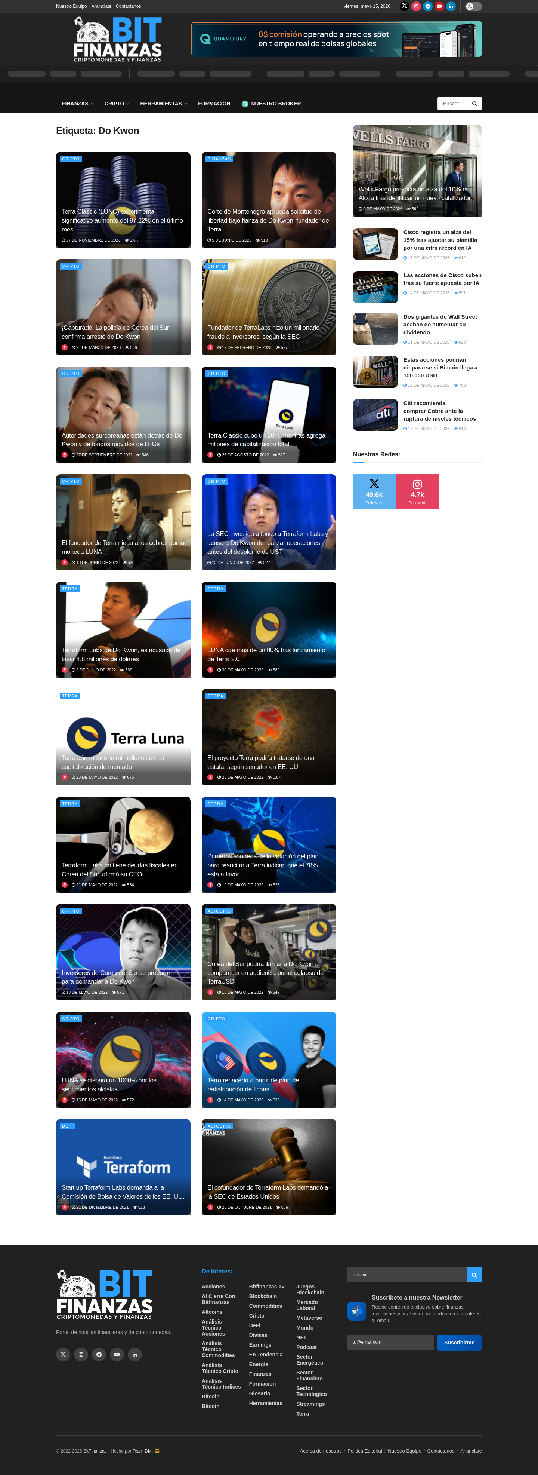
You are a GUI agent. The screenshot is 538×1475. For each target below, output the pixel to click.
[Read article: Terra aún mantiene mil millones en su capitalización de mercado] (123, 737)
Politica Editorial (364, 1451)
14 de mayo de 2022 (240, 1100)
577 (282, 347)
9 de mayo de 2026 (380, 208)
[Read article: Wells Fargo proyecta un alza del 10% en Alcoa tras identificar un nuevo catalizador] (417, 171)
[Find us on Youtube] (439, 6)
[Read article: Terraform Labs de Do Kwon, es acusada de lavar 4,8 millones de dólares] (123, 630)
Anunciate (101, 6)
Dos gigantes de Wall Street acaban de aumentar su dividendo (440, 324)
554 (128, 885)
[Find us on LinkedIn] (451, 6)
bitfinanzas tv (267, 1287)
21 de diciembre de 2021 (100, 1207)
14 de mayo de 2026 (426, 293)
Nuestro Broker (271, 104)
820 (460, 342)
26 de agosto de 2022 (243, 455)
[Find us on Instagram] (416, 6)
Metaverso (309, 1318)
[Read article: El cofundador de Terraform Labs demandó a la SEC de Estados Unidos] (269, 1167)
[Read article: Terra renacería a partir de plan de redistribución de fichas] (269, 1060)
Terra (70, 588)
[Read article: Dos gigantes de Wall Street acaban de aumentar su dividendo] (375, 329)
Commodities (265, 1306)
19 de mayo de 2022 (240, 885)
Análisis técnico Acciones (213, 1328)
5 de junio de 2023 (229, 240)
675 (128, 777)
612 (460, 257)
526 (128, 562)
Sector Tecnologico (311, 1391)
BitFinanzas (95, 1451)
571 (118, 992)
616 (460, 428)
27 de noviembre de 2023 (91, 240)
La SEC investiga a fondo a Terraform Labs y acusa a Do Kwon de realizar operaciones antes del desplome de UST (267, 542)
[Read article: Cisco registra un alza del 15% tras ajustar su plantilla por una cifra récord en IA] (375, 244)
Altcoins (219, 911)
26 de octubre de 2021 (244, 1207)
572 (128, 1100)
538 (273, 1100)
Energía (258, 1364)
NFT (301, 1337)
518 (262, 240)
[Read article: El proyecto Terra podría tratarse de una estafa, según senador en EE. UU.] (269, 737)
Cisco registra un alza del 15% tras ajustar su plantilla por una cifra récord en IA (440, 240)
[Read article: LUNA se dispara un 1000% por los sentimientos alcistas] (123, 1060)
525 (273, 885)
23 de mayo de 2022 (95, 777)
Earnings (260, 1345)
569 (126, 670)
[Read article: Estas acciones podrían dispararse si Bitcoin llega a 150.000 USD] (375, 372)
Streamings (310, 1404)
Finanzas (75, 104)
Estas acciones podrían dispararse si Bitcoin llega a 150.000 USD (440, 367)
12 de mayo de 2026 (426, 385)
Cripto (114, 104)
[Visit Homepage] (117, 39)
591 (460, 293)
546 (142, 455)
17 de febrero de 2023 (244, 347)
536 (131, 347)
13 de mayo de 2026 (426, 257)
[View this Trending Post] (65, 347)
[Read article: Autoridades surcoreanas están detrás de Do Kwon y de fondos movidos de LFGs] (123, 415)
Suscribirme (459, 1343)
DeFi (67, 1126)
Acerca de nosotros (321, 1451)
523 (139, 1207)
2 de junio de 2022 (94, 670)
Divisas (258, 1335)
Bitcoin (210, 1396)
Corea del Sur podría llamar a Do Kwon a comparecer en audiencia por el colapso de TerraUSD (265, 972)
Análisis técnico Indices (221, 1384)
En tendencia (266, 1355)
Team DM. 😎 (146, 1451)
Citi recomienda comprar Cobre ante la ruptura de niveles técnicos (440, 411)
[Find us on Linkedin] (135, 1354)
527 (264, 562)
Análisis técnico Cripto (220, 1368)
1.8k (132, 240)
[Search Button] (475, 103)
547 (273, 992)
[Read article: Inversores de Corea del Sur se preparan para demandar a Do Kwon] (123, 952)
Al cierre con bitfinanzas (218, 1299)
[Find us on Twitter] (404, 6)
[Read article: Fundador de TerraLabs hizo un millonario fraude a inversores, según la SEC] (269, 307)
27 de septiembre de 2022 (102, 455)
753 (460, 385)
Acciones (213, 1287)
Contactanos (128, 6)
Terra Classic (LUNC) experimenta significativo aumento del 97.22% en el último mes (122, 220)
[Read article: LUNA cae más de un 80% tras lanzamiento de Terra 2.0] (269, 630)
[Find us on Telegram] (428, 6)
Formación (214, 104)
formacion (262, 1384)
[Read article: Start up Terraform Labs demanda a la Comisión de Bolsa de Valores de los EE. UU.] (123, 1167)
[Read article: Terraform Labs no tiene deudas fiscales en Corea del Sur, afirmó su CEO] (123, 845)
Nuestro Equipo (71, 6)
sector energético (309, 1360)
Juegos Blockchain (310, 1289)
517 (279, 455)
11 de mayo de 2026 (426, 342)
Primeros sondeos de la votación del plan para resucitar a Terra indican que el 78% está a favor (262, 865)
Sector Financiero (309, 1376)
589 (273, 670)
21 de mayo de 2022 (95, 885)
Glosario (259, 1393)
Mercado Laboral (307, 1305)
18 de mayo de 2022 (85, 992)
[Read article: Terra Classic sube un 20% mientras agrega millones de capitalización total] (269, 415)
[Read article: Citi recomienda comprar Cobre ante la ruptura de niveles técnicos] (375, 415)
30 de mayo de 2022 (240, 670)
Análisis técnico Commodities (218, 1349)
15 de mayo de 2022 (95, 1100)
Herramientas (161, 104)
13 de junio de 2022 (95, 562)
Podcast (306, 1347)
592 (412, 208)
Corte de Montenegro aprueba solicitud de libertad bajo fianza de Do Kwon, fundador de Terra (268, 220)
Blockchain (263, 1296)
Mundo (304, 1328)
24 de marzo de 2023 (96, 347)
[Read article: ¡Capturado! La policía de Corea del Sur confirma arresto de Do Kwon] (123, 307)
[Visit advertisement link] (336, 39)
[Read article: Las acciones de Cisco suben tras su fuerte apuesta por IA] (375, 287)
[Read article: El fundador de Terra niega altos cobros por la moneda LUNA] (123, 522)
